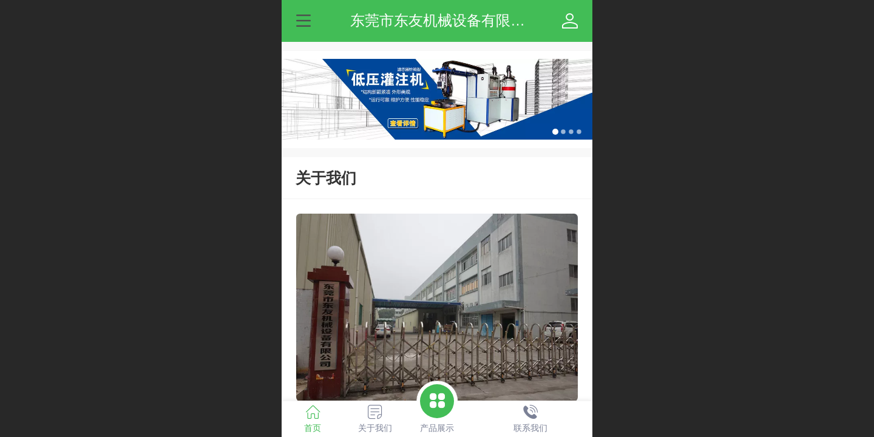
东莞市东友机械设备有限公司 (445, 20)
